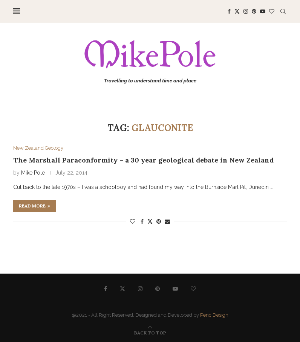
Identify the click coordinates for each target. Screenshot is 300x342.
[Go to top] (150, 333)
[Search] (283, 11)
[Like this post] (132, 221)
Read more (34, 206)
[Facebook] (229, 11)
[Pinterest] (254, 11)
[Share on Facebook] (142, 221)
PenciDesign (214, 315)
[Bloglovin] (271, 11)
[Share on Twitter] (150, 221)
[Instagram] (245, 11)
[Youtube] (262, 11)
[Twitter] (237, 11)
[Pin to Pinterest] (158, 221)
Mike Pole (33, 173)
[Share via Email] (167, 221)
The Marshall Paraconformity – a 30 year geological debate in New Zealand (143, 160)
